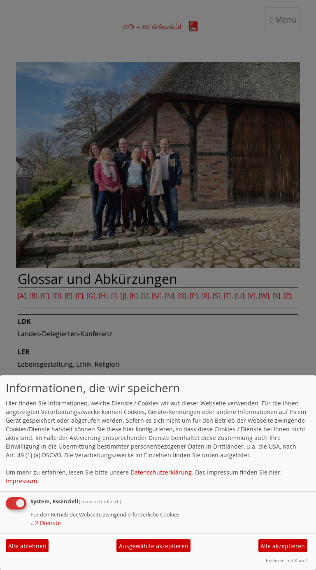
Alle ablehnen (27, 546)
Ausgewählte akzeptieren (153, 546)
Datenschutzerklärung (161, 472)
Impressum (21, 481)
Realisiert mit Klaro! (286, 560)
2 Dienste (45, 523)
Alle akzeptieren (282, 546)
